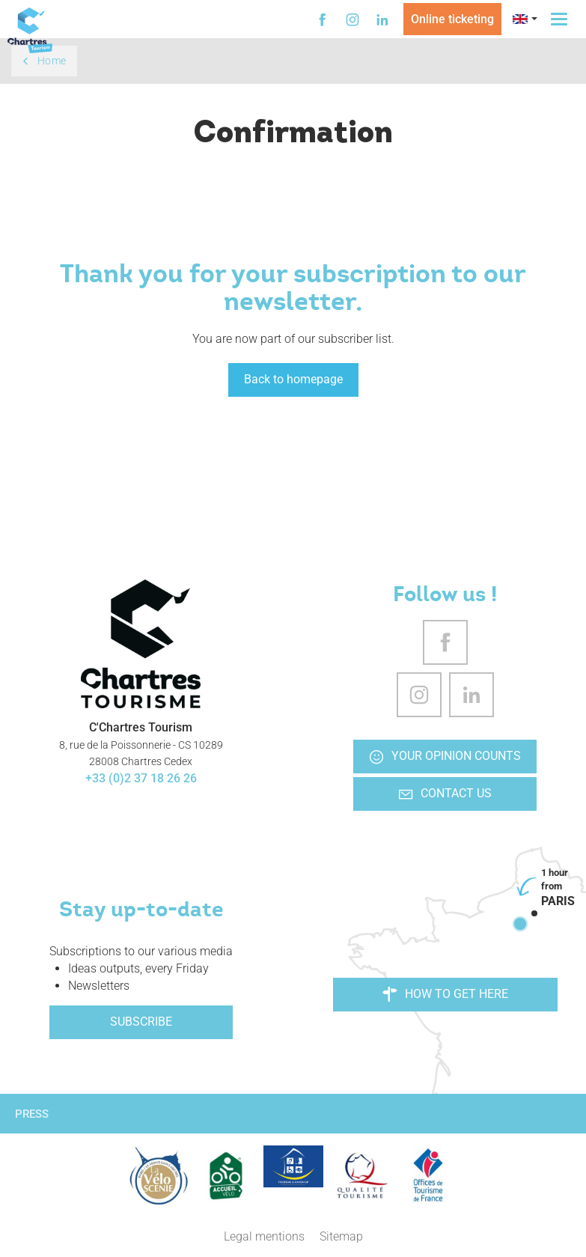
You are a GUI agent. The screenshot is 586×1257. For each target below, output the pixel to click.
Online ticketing (452, 19)
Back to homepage (293, 379)
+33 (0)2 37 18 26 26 (141, 778)
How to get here (445, 994)
